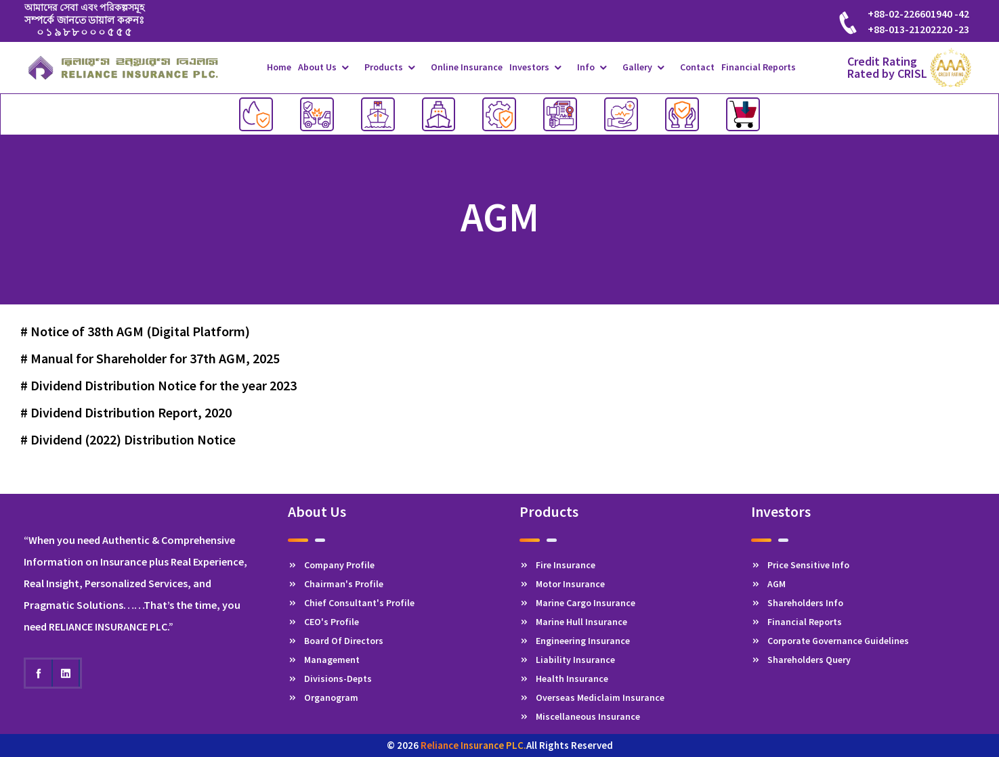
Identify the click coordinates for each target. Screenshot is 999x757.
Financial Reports (758, 67)
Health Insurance (563, 678)
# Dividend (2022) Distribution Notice (128, 439)
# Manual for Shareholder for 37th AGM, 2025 (150, 358)
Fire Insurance (557, 565)
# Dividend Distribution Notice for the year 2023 (158, 385)
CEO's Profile (323, 622)
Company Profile (331, 565)
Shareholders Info (797, 603)
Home (279, 67)
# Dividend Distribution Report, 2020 (126, 412)
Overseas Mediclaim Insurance (591, 697)
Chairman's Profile (335, 584)
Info (586, 67)
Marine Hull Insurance (573, 622)
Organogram (323, 697)
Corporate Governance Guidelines (830, 641)
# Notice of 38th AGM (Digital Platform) (135, 331)
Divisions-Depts (330, 678)
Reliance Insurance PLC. (473, 745)
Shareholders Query (801, 659)
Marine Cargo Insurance (577, 603)
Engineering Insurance (574, 641)
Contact (697, 67)
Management (324, 659)
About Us (317, 67)
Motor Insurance (562, 584)
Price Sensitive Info (800, 565)
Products (383, 67)
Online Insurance (467, 67)
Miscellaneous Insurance (579, 716)
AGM (768, 584)
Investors (529, 67)
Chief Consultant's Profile (351, 603)
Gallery (637, 67)
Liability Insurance (567, 659)
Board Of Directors (335, 641)
